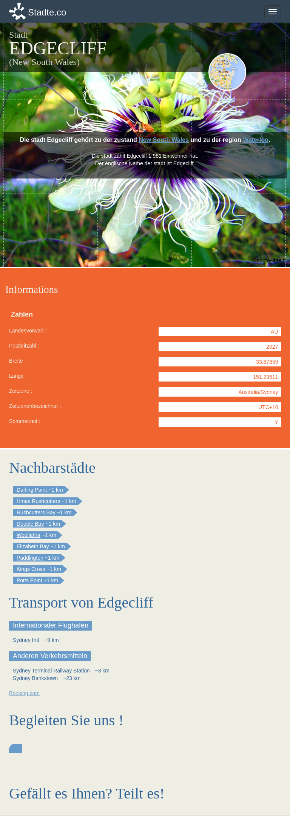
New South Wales (164, 140)
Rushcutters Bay (36, 512)
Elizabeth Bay (33, 546)
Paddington (30, 558)
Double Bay (30, 524)
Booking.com (24, 693)
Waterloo (255, 140)
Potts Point (29, 580)
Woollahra (28, 535)
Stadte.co (47, 12)
